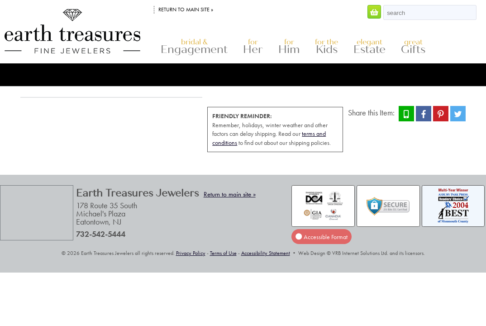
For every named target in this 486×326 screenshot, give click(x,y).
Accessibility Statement (265, 253)
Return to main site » (185, 9)
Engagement (194, 47)
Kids (326, 47)
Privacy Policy (190, 253)
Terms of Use (223, 253)
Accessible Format (321, 236)
